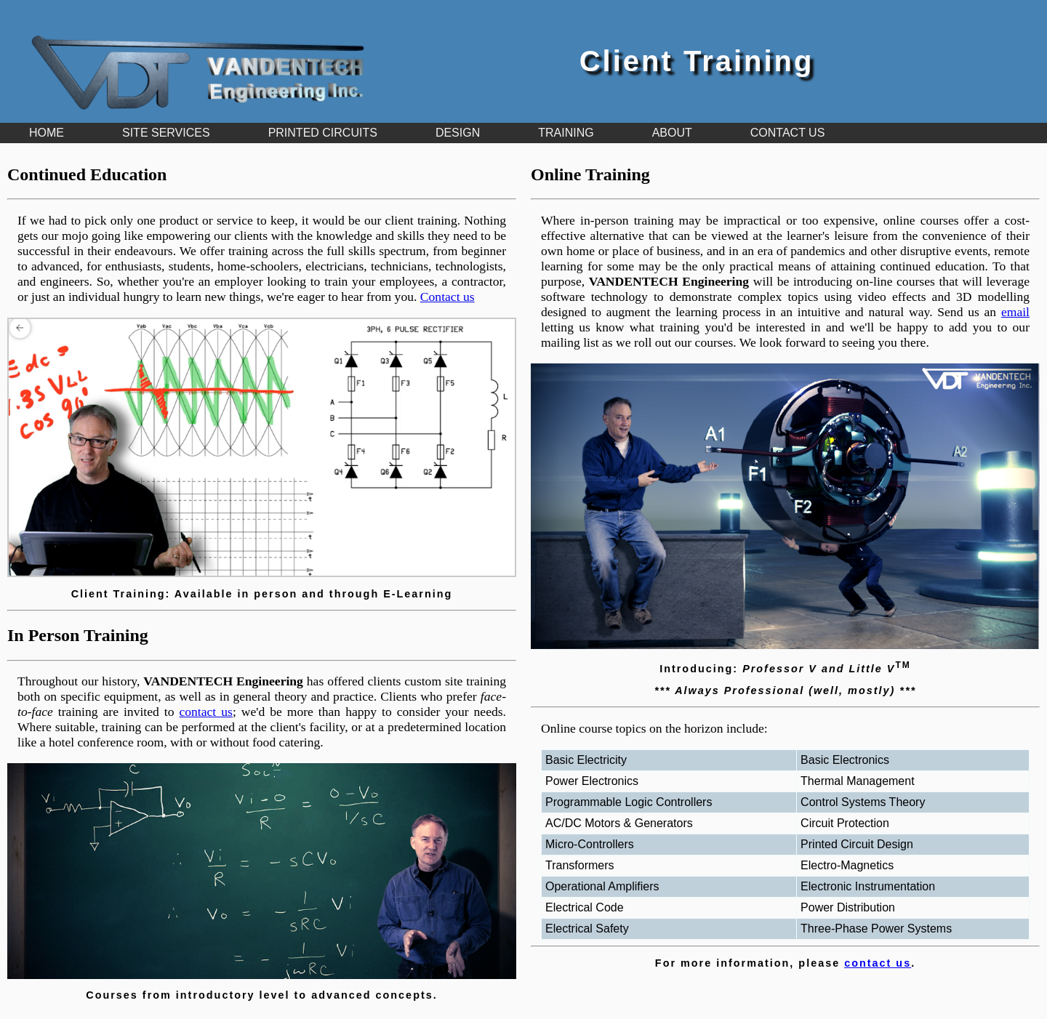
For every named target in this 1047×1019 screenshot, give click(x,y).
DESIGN (458, 132)
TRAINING (565, 132)
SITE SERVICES (166, 132)
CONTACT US (787, 132)
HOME (46, 132)
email (1015, 312)
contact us (205, 711)
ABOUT (672, 132)
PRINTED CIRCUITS (322, 132)
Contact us (447, 296)
